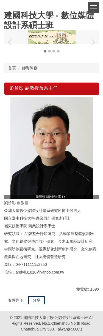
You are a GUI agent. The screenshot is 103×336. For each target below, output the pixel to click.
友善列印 (15, 300)
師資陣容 (29, 68)
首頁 (12, 68)
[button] (11, 42)
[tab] (45, 51)
